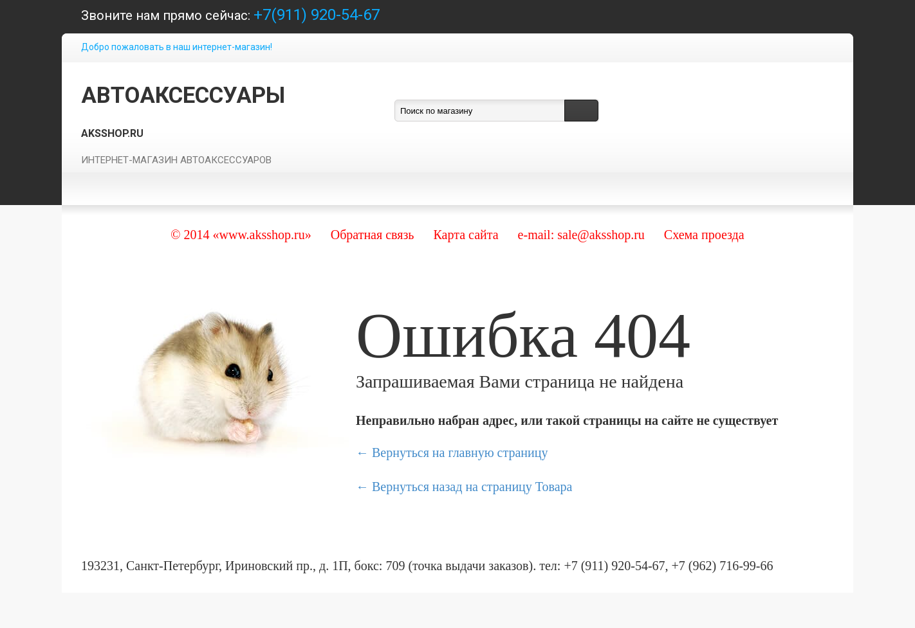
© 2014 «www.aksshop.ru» (241, 235)
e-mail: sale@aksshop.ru (581, 235)
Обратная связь (372, 235)
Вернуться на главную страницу (460, 452)
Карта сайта (465, 235)
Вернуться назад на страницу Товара (472, 487)
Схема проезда (704, 235)
